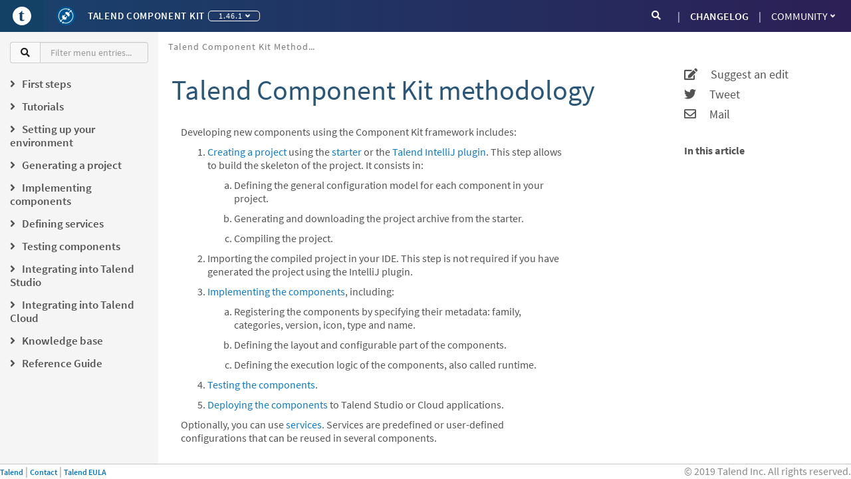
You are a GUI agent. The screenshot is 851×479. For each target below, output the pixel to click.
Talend (11, 472)
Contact (43, 472)
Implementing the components (276, 291)
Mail (707, 114)
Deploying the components (267, 404)
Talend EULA (85, 472)
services (304, 424)
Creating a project (247, 151)
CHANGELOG (719, 16)
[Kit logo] (66, 16)
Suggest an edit (736, 74)
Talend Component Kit (146, 15)
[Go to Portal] (22, 16)
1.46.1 (234, 16)
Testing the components (261, 384)
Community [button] (803, 16)
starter (347, 151)
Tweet (712, 94)
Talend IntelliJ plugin (439, 151)
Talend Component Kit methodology (246, 47)
